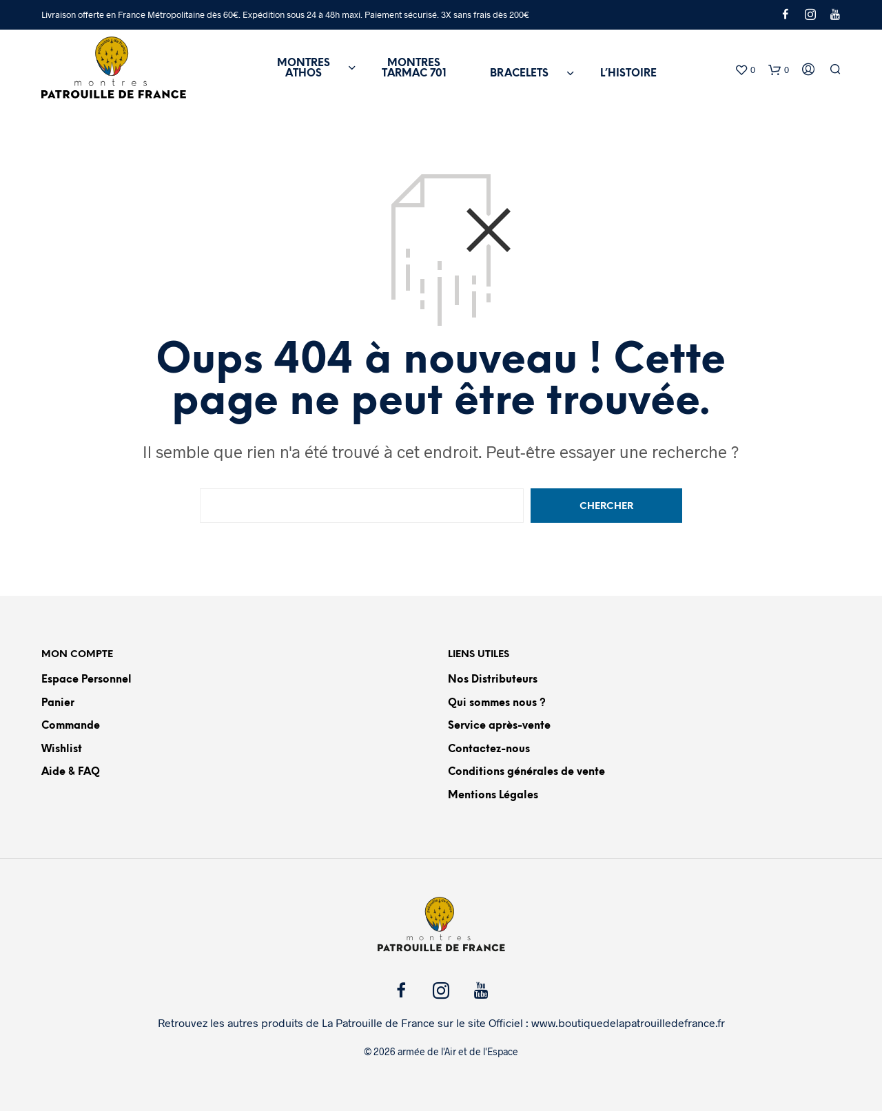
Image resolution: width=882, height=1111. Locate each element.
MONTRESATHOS (303, 68)
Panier (57, 703)
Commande (70, 725)
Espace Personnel (86, 679)
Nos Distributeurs (492, 679)
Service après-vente (499, 725)
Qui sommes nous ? (497, 703)
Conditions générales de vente (526, 772)
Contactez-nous (489, 749)
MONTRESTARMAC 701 (414, 68)
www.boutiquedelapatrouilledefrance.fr (628, 1023)
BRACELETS (519, 73)
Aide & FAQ (70, 772)
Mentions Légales (493, 795)
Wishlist (61, 749)
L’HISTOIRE (628, 73)
